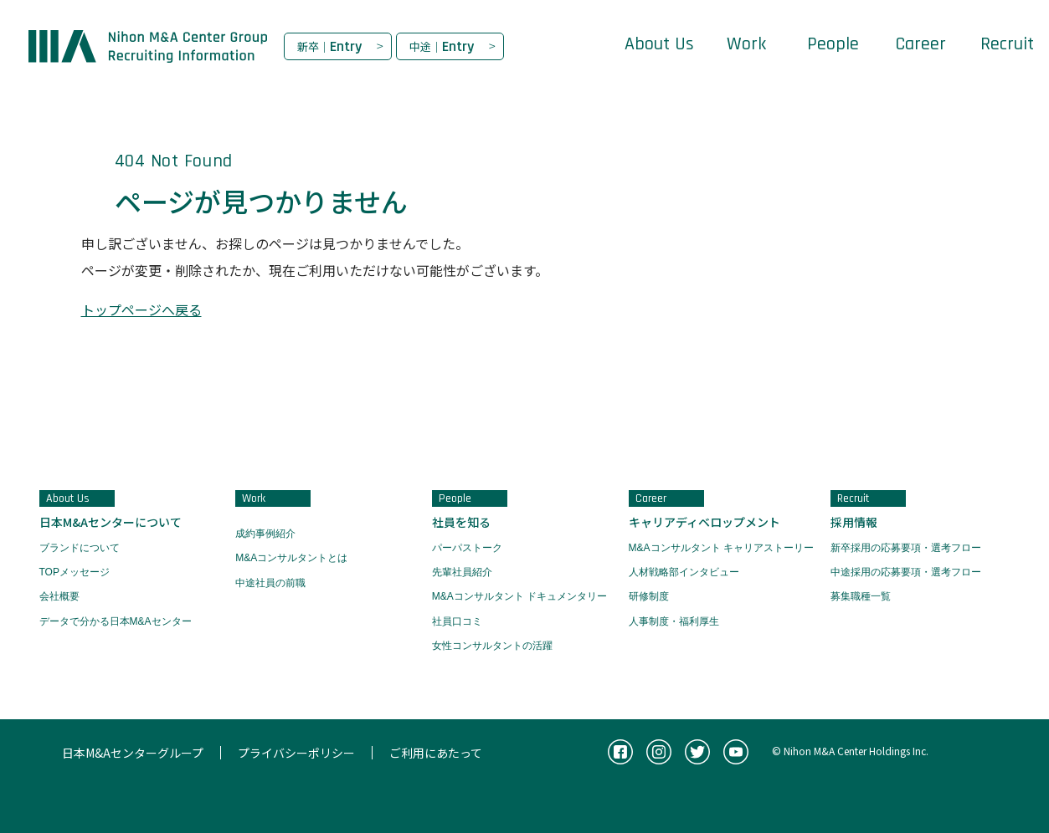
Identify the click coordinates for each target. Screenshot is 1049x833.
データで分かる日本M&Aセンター (115, 621)
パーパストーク (467, 548)
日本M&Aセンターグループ (132, 752)
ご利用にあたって (435, 752)
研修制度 (649, 596)
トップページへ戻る (141, 309)
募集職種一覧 (860, 596)
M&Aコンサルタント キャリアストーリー (721, 548)
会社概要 (59, 596)
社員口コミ (457, 621)
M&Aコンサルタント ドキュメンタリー (519, 596)
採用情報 (853, 522)
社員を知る (461, 522)
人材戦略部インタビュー (684, 572)
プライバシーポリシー (296, 752)
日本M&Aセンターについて (110, 522)
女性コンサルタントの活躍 (492, 646)
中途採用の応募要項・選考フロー (905, 572)
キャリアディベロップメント (704, 522)
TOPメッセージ (74, 572)
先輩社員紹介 (462, 572)
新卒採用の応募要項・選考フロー (905, 548)
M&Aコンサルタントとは (291, 558)
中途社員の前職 (270, 583)
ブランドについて (79, 548)
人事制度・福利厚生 (674, 621)
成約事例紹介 (265, 533)
